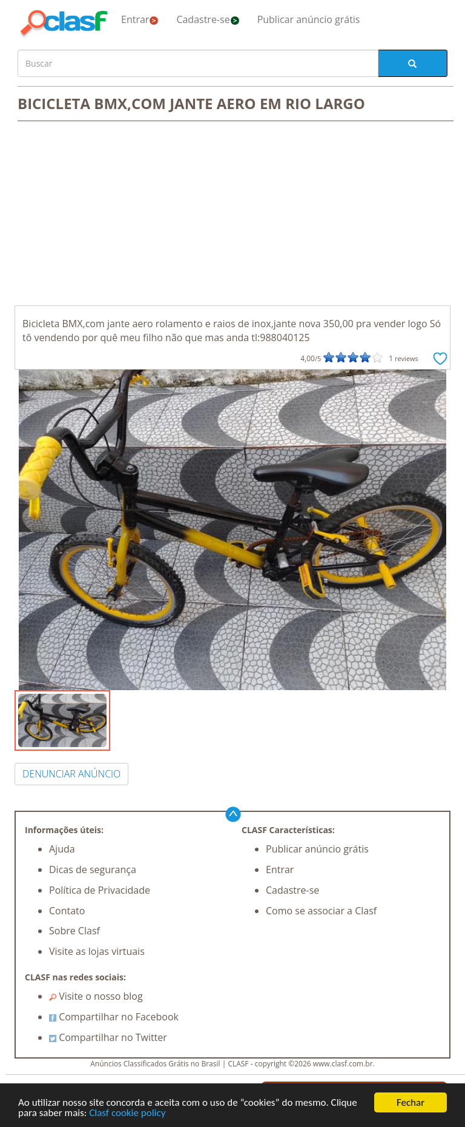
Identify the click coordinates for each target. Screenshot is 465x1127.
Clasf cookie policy (127, 1114)
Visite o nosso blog (96, 996)
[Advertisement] (232, 214)
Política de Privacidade (99, 890)
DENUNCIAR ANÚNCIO (71, 773)
